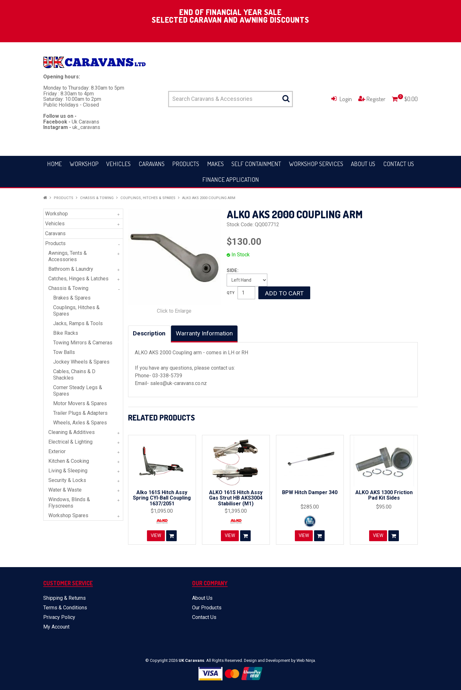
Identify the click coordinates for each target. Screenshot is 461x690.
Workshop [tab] (56, 214)
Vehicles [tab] (55, 224)
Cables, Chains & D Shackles (74, 374)
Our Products (207, 608)
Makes (215, 164)
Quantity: (231, 292)
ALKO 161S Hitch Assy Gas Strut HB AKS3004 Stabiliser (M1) (236, 498)
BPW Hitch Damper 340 (309, 492)
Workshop (84, 164)
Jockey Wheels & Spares (81, 362)
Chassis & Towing (97, 198)
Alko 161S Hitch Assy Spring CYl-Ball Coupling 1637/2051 (162, 498)
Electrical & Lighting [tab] (70, 442)
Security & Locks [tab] (67, 480)
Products (185, 164)
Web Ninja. (306, 660)
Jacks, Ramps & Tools (78, 323)
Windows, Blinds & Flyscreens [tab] (69, 502)
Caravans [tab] (55, 233)
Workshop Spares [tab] (68, 515)
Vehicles (118, 164)
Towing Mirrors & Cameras (82, 343)
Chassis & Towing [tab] (68, 288)
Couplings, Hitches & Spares (147, 198)
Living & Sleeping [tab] (67, 471)
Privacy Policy (59, 617)
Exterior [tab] (57, 451)
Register (375, 99)
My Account (56, 627)
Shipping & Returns (64, 598)
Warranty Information (204, 333)
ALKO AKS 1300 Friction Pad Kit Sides (384, 495)
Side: (233, 270)
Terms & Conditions (65, 608)
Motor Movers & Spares (80, 403)
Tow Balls (64, 352)
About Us (363, 164)
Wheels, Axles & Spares (80, 423)
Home (54, 164)
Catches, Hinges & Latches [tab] (78, 279)
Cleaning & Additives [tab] (71, 432)
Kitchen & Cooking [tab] (68, 461)
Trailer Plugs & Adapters (80, 413)
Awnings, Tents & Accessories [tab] (67, 256)
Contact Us (398, 164)
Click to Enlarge (174, 311)
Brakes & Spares (72, 298)
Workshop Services (316, 164)
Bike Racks (65, 333)
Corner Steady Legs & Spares (77, 390)
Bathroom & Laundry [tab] (70, 269)
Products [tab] (55, 243)
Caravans (152, 164)
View (156, 535)
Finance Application (230, 179)
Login (345, 99)
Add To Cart (171, 535)
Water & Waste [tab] (65, 490)
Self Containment (256, 164)
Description (149, 333)
